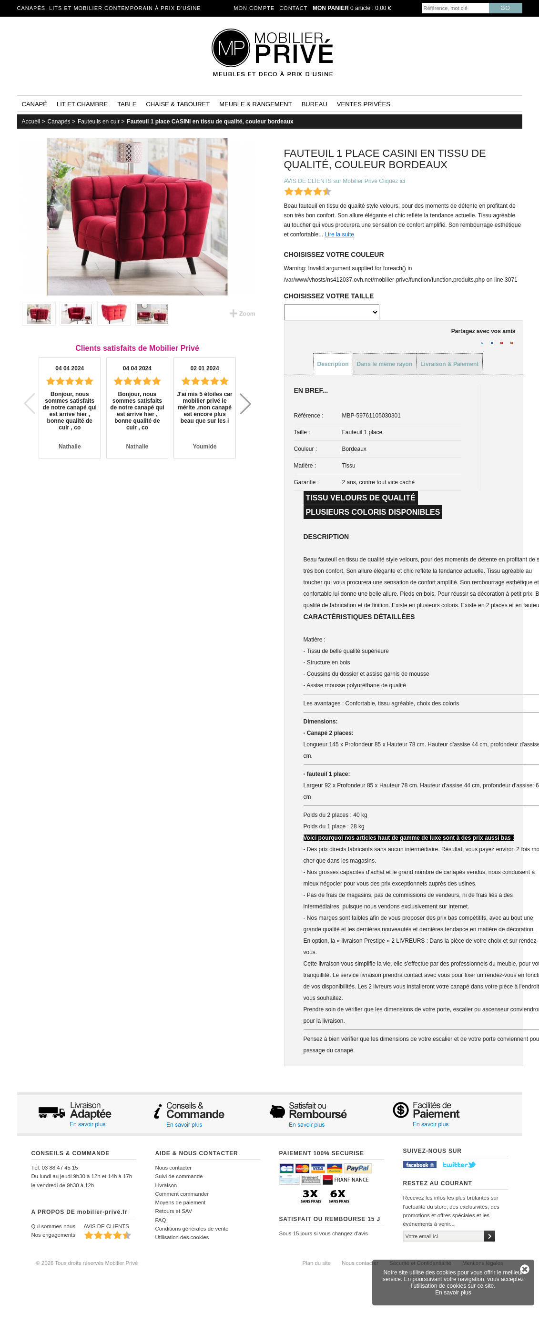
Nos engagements (53, 1235)
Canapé (34, 104)
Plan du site (317, 1263)
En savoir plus (453, 1292)
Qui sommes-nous (53, 1226)
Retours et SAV (174, 1211)
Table (126, 104)
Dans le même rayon (385, 364)
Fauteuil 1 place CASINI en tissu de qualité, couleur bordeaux (210, 121)
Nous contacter (173, 1168)
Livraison (166, 1185)
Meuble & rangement (255, 104)
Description (333, 364)
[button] (245, 403)
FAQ (160, 1220)
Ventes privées (363, 104)
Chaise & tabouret (178, 104)
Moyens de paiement (180, 1202)
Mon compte (254, 8)
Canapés (59, 121)
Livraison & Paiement (449, 364)
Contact (293, 8)
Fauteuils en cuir (99, 121)
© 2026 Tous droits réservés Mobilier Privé (87, 1263)
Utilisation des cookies (182, 1237)
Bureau (314, 104)
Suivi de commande (179, 1176)
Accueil (31, 121)
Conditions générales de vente (192, 1229)
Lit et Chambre (82, 104)
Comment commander (182, 1194)
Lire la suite (339, 234)
